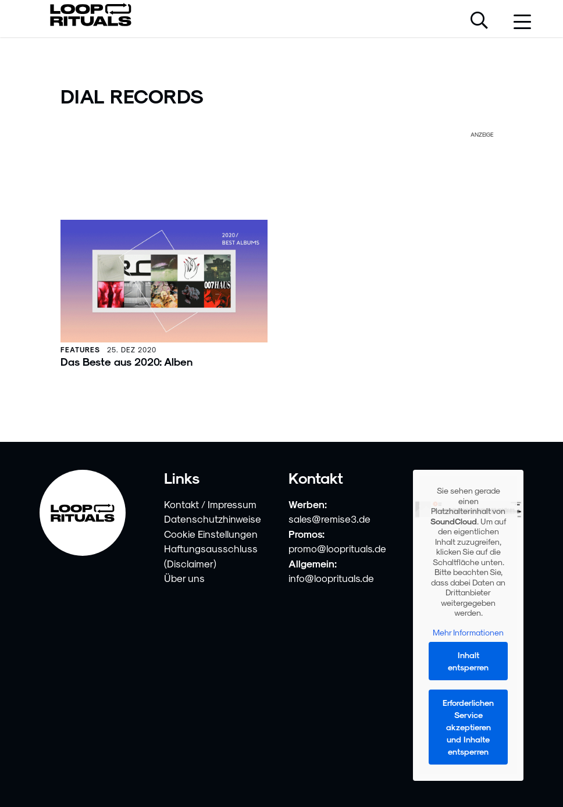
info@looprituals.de (331, 578)
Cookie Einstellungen (211, 534)
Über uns (184, 578)
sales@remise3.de (329, 518)
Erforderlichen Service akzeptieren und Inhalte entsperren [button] (468, 727)
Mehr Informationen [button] (468, 632)
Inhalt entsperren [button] (468, 662)
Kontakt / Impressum (210, 504)
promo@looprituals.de (337, 548)
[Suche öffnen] (479, 21)
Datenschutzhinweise (212, 518)
